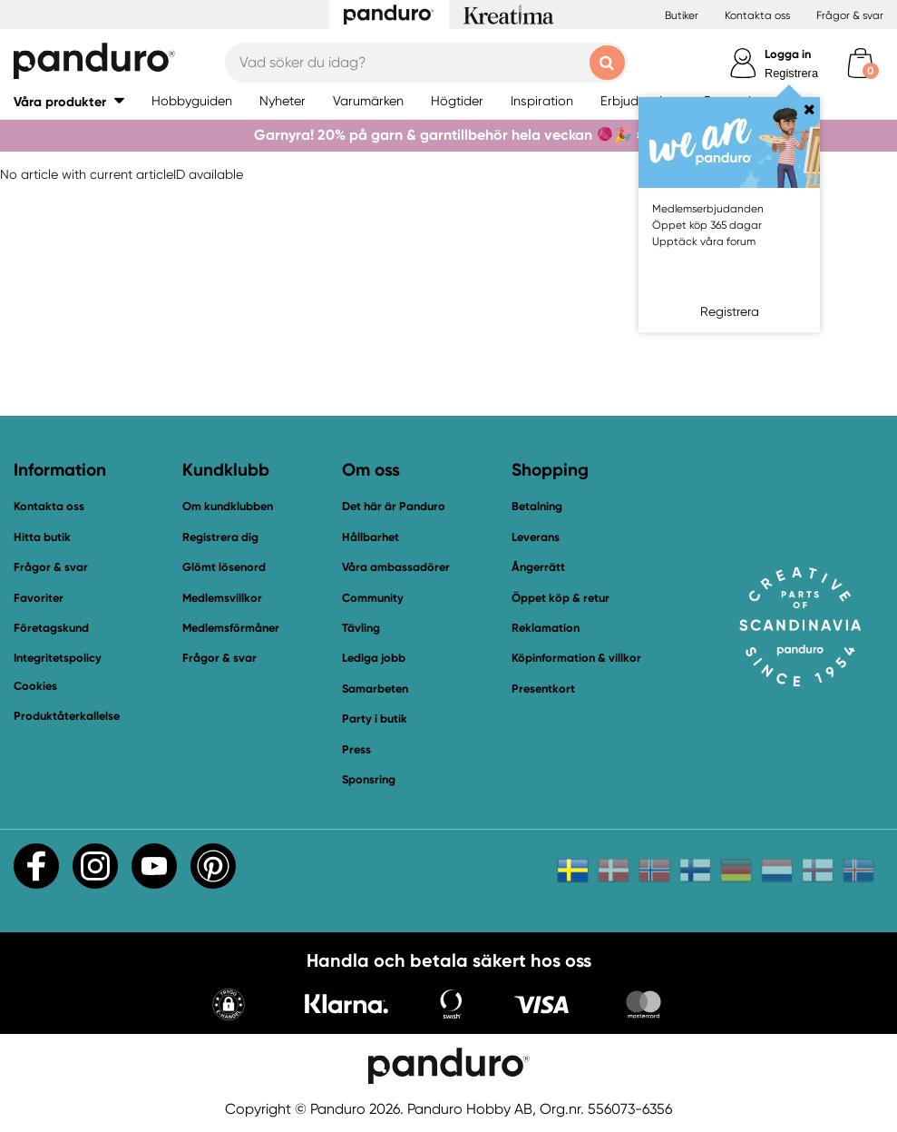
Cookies (35, 686)
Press (356, 749)
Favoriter (38, 598)
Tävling (361, 628)
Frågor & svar (849, 15)
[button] (228, 1006)
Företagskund (51, 628)
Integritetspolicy (58, 657)
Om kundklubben (227, 506)
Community (373, 598)
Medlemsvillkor (222, 598)
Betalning (537, 506)
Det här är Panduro (393, 506)
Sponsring (368, 779)
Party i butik (374, 718)
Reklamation (546, 628)
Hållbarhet (370, 537)
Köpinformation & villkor (576, 657)
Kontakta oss (757, 15)
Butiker (681, 15)
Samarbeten (375, 688)
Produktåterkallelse (67, 716)
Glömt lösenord (224, 567)
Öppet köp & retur (560, 598)
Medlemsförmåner (230, 628)
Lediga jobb (373, 657)
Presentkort (543, 688)
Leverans (536, 537)
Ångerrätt (538, 567)
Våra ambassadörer (396, 567)
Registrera (791, 73)
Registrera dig (220, 537)
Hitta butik (42, 537)
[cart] (860, 63)
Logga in (788, 54)
